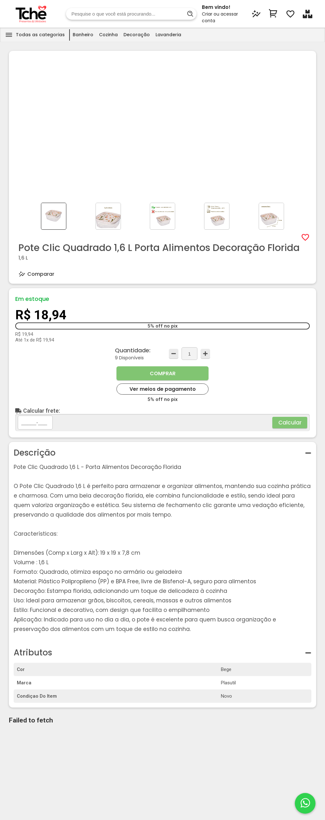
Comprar (163, 373)
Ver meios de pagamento (162, 389)
